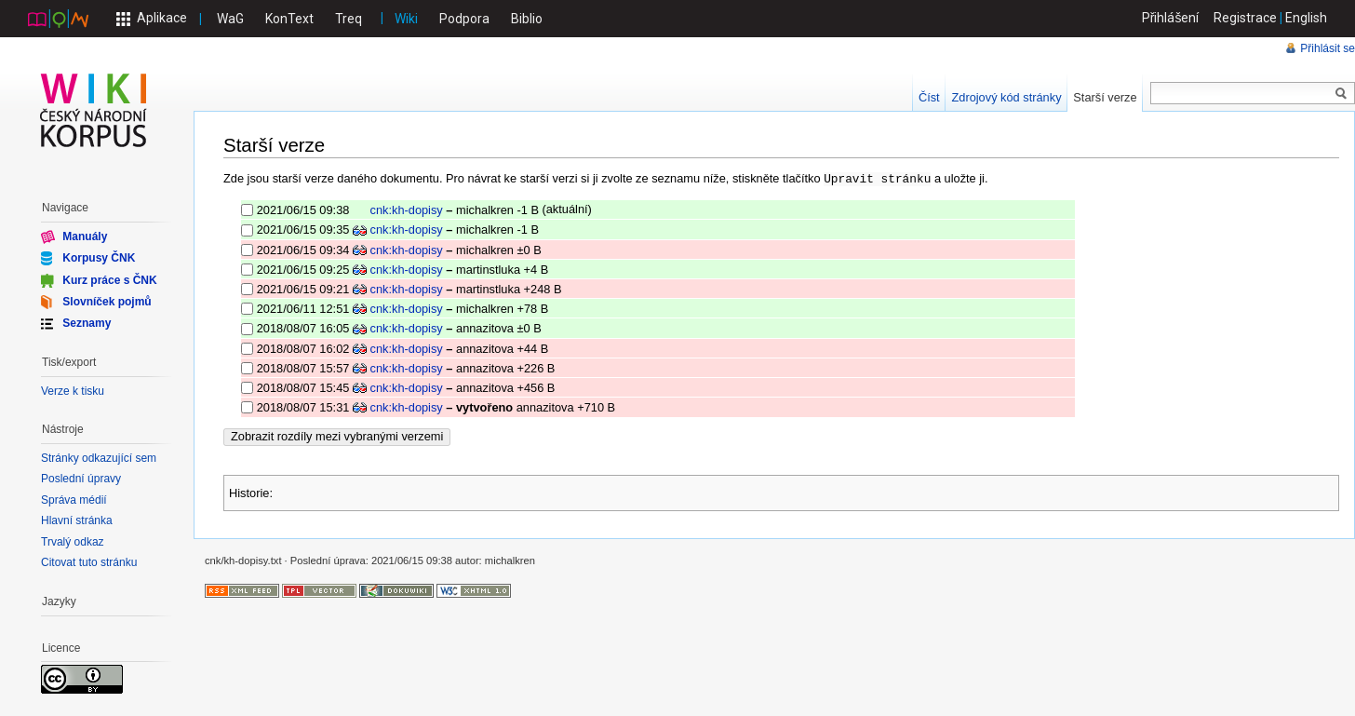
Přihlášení (1171, 17)
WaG (230, 18)
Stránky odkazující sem (98, 458)
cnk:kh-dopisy (406, 209)
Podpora (464, 18)
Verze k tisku (72, 391)
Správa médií (74, 500)
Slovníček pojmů (106, 301)
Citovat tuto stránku (89, 562)
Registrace (1245, 17)
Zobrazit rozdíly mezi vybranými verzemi (337, 435)
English (1306, 17)
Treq (348, 18)
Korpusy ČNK (98, 257)
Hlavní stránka (77, 520)
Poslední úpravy (81, 478)
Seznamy (86, 323)
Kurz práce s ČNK (109, 279)
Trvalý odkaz (72, 541)
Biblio (527, 18)
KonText (289, 18)
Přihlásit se (1327, 48)
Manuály (84, 236)
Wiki (406, 18)
